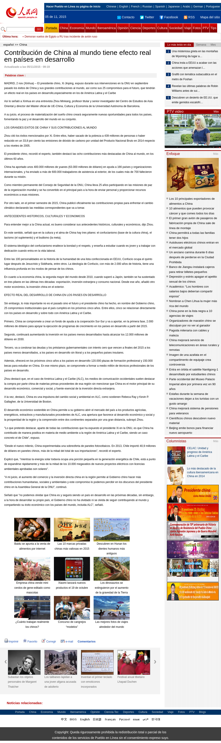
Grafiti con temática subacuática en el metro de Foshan (194, 77)
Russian (147, 6)
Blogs (202, 712)
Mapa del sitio (210, 17)
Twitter (147, 17)
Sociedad (175, 28)
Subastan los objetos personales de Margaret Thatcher (22, 681)
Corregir (49, 641)
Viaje (187, 28)
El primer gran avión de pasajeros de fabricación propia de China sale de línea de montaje (193, 223)
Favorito (30, 641)
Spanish (160, 6)
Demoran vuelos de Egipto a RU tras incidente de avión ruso (61, 36)
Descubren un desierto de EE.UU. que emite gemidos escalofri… (195, 100)
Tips (213, 28)
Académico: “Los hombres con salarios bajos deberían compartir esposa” (190, 291)
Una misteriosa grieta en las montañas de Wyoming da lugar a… (195, 54)
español (8, 44)
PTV (206, 28)
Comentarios (86, 641)
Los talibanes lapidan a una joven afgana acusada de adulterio (60, 681)
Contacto (125, 17)
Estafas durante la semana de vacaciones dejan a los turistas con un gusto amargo (194, 398)
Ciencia (135, 28)
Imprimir (11, 641)
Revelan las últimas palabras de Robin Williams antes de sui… (195, 88)
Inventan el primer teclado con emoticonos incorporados (96, 681)
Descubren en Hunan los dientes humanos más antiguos (112, 548)
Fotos (197, 28)
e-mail (67, 641)
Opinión (122, 28)
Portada (51, 28)
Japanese (174, 6)
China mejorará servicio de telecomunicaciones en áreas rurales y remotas (194, 345)
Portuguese (213, 6)
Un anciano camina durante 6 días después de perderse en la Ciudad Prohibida (191, 257)
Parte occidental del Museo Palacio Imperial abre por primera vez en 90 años (192, 384)
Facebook (169, 17)
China (64, 28)
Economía (77, 28)
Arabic (186, 6)
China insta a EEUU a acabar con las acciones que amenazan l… (194, 65)
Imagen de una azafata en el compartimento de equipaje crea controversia (190, 359)
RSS (189, 17)
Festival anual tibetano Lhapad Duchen (131, 679)
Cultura (162, 28)
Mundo (91, 28)
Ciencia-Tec (111, 712)
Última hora (9, 36)
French (135, 6)
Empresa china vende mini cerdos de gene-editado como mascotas (32, 587)
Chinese (111, 6)
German (198, 6)
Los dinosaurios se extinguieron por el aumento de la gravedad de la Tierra (112, 587)
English (123, 6)
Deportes (149, 28)
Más (216, 111)
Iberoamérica (106, 28)
